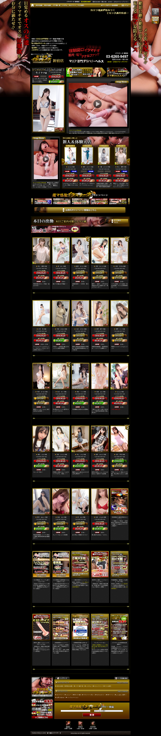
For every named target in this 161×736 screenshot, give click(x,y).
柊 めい (60, 266)
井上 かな (80, 454)
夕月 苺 (40, 329)
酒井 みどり (86, 167)
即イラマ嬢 (77, 695)
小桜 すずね (119, 266)
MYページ (110, 695)
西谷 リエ (55, 70)
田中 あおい (41, 517)
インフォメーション (72, 697)
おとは (70, 167)
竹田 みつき (41, 391)
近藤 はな (99, 391)
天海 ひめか (60, 329)
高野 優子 (99, 329)
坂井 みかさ (99, 454)
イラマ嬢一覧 (79, 686)
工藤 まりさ (103, 167)
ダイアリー (60, 695)
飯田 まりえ (80, 266)
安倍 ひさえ (60, 454)
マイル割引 (108, 686)
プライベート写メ (89, 695)
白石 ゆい (60, 391)
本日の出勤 (60, 686)
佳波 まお (60, 517)
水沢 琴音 (119, 454)
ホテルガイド (100, 695)
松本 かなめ (99, 517)
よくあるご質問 (120, 695)
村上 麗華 (120, 167)
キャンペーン (98, 686)
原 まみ (79, 517)
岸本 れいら (99, 266)
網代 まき (41, 454)
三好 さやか (80, 329)
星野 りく (119, 329)
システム (88, 686)
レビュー (68, 695)
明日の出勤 (69, 686)
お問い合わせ (60, 697)
